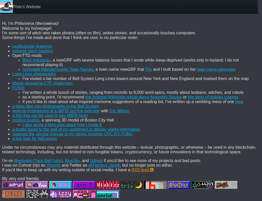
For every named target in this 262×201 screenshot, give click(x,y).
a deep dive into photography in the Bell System (55, 106)
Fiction (18, 88)
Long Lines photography (34, 74)
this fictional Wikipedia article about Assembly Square (133, 97)
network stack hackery (32, 51)
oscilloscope (23, 46)
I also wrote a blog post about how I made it (62, 125)
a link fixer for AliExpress (34, 138)
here (239, 101)
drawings (44, 46)
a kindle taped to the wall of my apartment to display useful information (76, 129)
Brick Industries (36, 60)
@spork (53, 165)
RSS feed (143, 170)
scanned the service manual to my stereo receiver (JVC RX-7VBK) (72, 134)
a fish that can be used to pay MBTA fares (50, 115)
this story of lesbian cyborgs (213, 97)
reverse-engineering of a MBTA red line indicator (56, 111)
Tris (148, 69)
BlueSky (72, 160)
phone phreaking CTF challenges (42, 83)
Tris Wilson (119, 111)
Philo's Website (27, 7)
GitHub (96, 160)
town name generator (216, 69)
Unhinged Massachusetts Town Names (58, 69)
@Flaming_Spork (104, 165)
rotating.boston (25, 120)
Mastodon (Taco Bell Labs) (38, 160)
